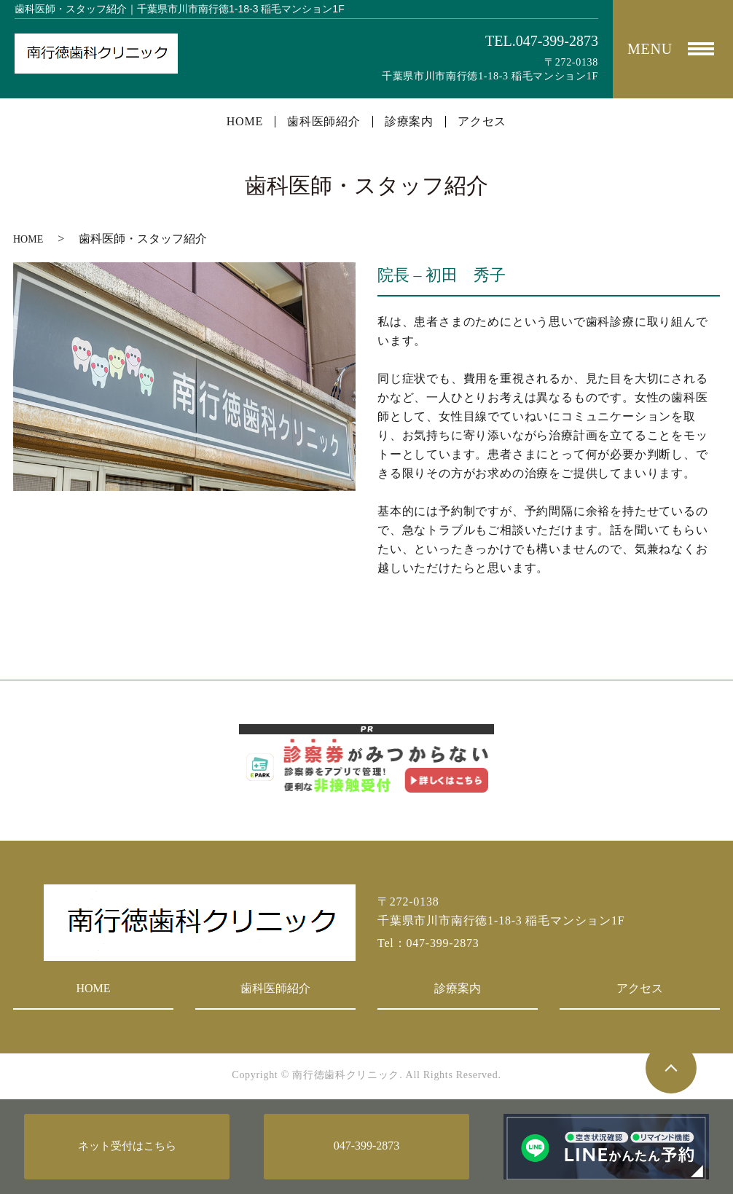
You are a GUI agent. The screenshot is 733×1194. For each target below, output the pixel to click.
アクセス (482, 121)
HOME (245, 121)
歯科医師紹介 (324, 121)
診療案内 (409, 121)
